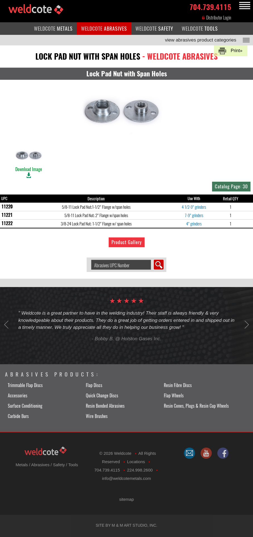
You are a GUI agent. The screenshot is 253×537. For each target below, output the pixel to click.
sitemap (126, 499)
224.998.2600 (140, 470)
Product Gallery (126, 242)
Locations (136, 461)
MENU (244, 6)
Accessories (17, 396)
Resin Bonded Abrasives (105, 406)
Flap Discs (94, 385)
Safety (59, 464)
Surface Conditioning (25, 406)
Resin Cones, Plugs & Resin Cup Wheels (196, 406)
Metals (22, 464)
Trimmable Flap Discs (25, 385)
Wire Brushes (97, 416)
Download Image (29, 159)
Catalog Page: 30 (231, 186)
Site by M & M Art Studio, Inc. (126, 525)
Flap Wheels (174, 396)
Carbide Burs (18, 416)
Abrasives (40, 464)
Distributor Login (216, 18)
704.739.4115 (210, 6)
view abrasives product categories (200, 40)
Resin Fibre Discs (178, 385)
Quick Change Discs (102, 396)
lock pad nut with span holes (126, 56)
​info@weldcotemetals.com (126, 478)
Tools (73, 464)
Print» (236, 50)
